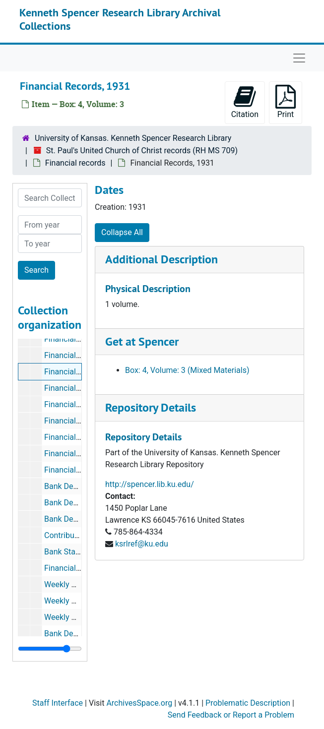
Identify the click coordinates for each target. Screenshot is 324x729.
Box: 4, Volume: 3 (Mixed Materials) (187, 370)
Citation (245, 102)
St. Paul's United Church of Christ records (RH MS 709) (142, 150)
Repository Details (150, 407)
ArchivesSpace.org (139, 703)
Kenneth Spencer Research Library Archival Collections (119, 18)
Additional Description (161, 259)
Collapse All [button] (122, 232)
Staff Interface (57, 703)
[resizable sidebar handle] (50, 649)
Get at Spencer (142, 341)
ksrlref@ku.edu (141, 543)
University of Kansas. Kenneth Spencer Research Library (133, 138)
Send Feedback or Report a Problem (231, 715)
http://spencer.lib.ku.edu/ (149, 484)
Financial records (75, 163)
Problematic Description (247, 703)
